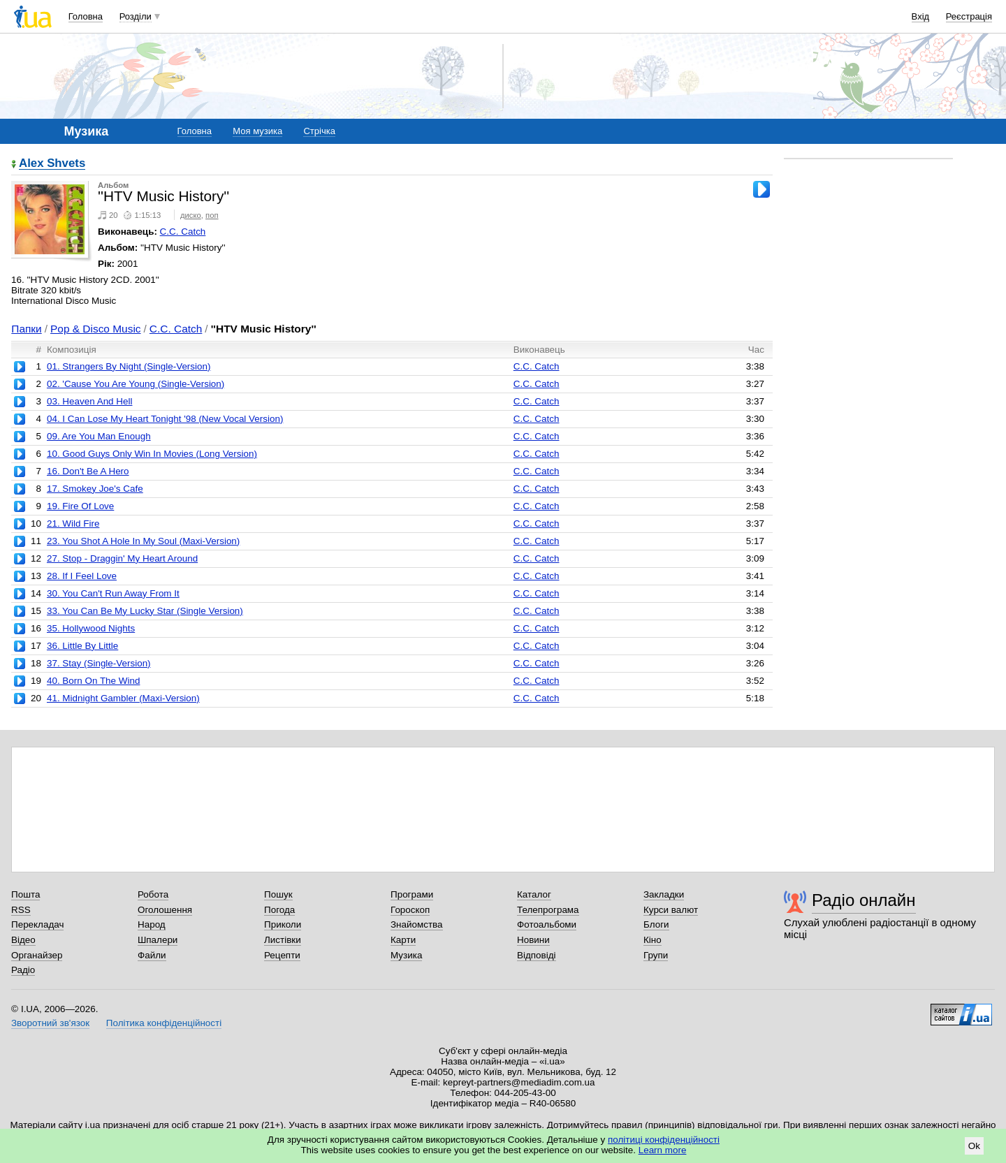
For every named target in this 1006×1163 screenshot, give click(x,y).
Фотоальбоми (546, 924)
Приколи (282, 924)
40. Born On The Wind (93, 680)
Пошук (278, 894)
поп (212, 215)
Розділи (135, 16)
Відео (23, 940)
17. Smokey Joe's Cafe (95, 488)
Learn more (663, 1150)
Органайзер (36, 955)
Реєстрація (969, 16)
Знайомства (417, 924)
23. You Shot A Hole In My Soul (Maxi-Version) (143, 541)
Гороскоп (410, 910)
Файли (152, 955)
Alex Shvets (52, 164)
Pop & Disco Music (95, 329)
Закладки (663, 894)
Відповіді (536, 955)
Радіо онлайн (864, 900)
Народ (152, 924)
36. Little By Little (82, 646)
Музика (406, 955)
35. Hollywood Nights (91, 628)
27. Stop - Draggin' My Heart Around (122, 558)
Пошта (25, 894)
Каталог (534, 894)
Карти (403, 940)
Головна (85, 16)
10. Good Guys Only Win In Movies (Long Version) (152, 453)
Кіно (652, 940)
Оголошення (165, 910)
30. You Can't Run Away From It (113, 593)
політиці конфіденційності (664, 1139)
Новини (533, 940)
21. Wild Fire (73, 523)
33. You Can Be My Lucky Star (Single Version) (145, 611)
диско (190, 215)
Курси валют (670, 910)
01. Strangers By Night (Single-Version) (129, 366)
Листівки (282, 940)
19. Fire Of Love (80, 506)
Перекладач (37, 924)
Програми (412, 894)
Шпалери (157, 940)
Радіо (23, 970)
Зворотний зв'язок (50, 1023)
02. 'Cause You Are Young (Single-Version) (135, 384)
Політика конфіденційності (163, 1023)
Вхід (921, 16)
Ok (974, 1146)
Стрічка (319, 131)
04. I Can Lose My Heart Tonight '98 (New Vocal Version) (165, 419)
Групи (655, 955)
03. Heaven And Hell (90, 401)
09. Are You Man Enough (99, 436)
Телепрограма (548, 910)
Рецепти (282, 955)
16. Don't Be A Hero (88, 471)
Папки (26, 329)
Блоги (656, 924)
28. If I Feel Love (82, 576)
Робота (153, 894)
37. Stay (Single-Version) (99, 663)
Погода (279, 910)
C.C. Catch (183, 231)
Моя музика (257, 131)
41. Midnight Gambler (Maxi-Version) (123, 698)
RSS (21, 910)
